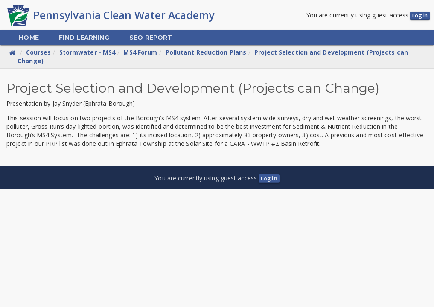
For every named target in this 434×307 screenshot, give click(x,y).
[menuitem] (28, 37)
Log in (420, 15)
